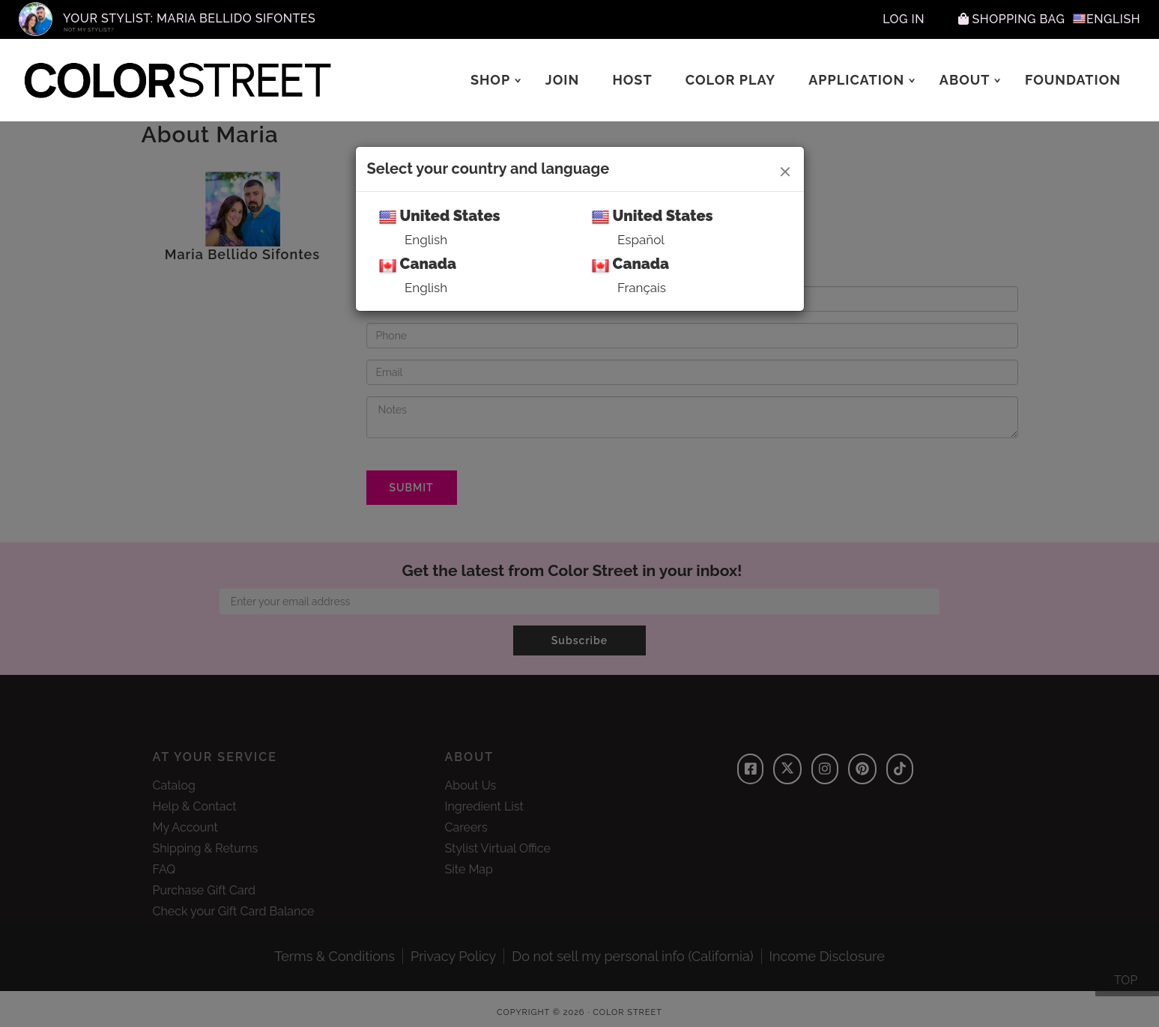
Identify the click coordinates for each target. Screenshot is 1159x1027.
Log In (904, 19)
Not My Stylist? (89, 29)
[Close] (785, 169)
